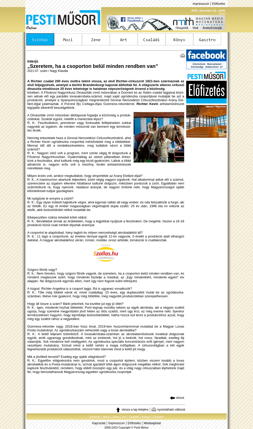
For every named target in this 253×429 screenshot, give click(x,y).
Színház (94, 417)
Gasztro (158, 417)
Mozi (106, 417)
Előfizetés (218, 4)
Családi (134, 417)
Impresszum (201, 4)
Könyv (146, 417)
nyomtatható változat (168, 409)
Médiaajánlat (152, 423)
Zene (115, 417)
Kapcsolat (99, 423)
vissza (177, 397)
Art (124, 417)
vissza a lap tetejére (132, 409)
